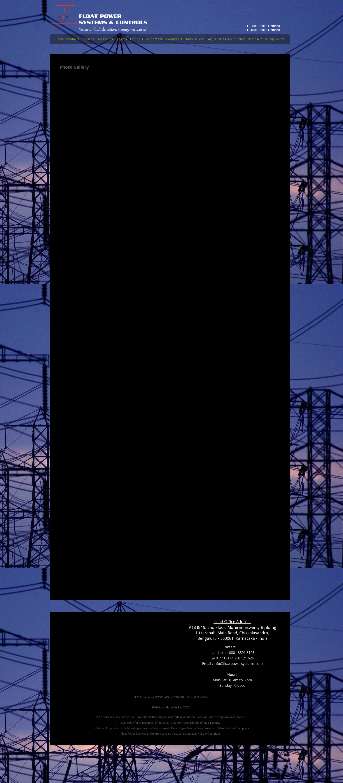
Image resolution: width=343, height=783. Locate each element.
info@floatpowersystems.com (238, 663)
